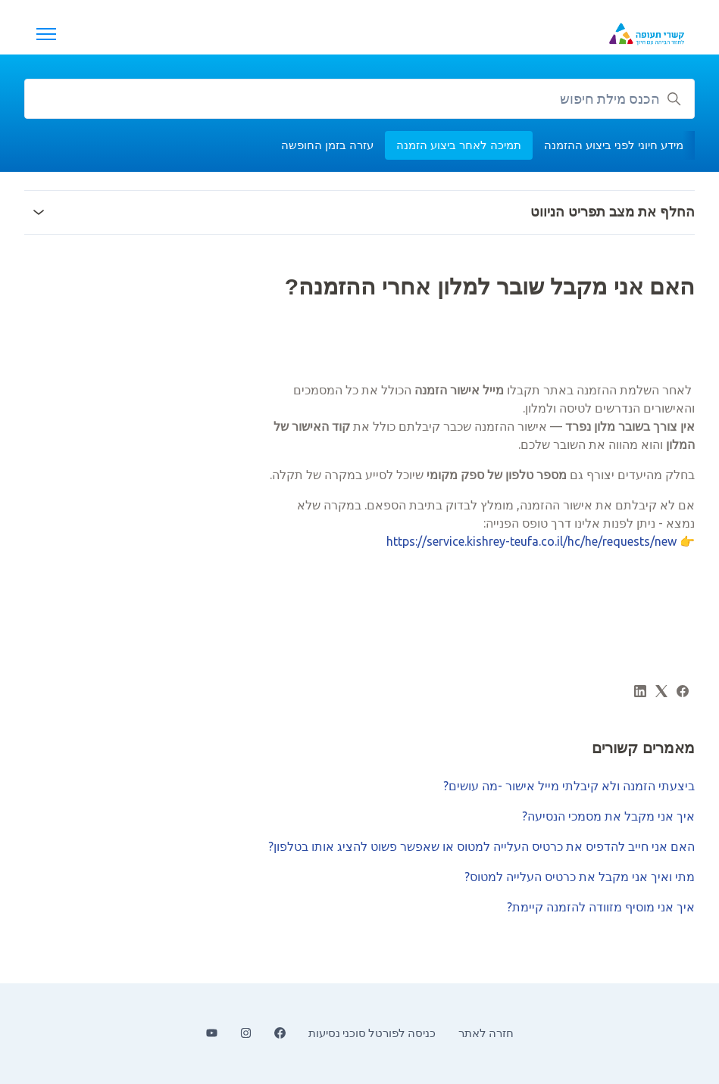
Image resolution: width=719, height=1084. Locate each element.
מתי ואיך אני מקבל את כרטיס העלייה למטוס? (579, 876)
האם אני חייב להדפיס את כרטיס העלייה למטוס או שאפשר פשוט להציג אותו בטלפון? (481, 846)
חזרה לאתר (486, 1032)
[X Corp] (661, 692)
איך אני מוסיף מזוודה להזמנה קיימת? (601, 907)
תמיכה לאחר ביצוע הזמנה (458, 145)
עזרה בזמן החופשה (327, 145)
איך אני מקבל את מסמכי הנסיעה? (608, 816)
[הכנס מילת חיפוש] (359, 99)
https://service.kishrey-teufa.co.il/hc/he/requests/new (531, 541)
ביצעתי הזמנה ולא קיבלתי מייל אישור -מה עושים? (569, 786)
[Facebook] (683, 692)
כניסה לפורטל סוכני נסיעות (372, 1032)
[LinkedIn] (640, 692)
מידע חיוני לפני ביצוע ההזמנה (613, 145)
